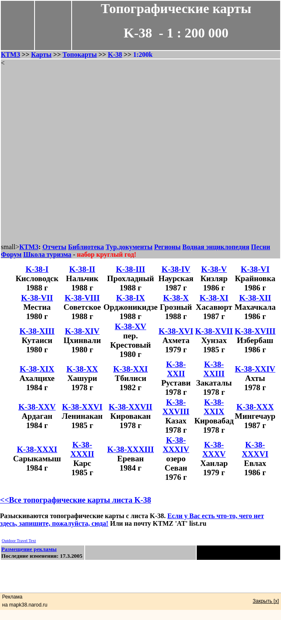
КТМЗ (10, 54)
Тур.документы (129, 246)
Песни (260, 246)
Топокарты (80, 54)
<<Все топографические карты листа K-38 (75, 499)
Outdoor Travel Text (19, 540)
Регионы (167, 246)
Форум (11, 254)
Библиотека (86, 246)
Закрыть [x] (266, 601)
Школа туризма (47, 254)
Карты (41, 54)
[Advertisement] (140, 155)
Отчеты (55, 246)
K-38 (115, 54)
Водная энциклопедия (215, 246)
